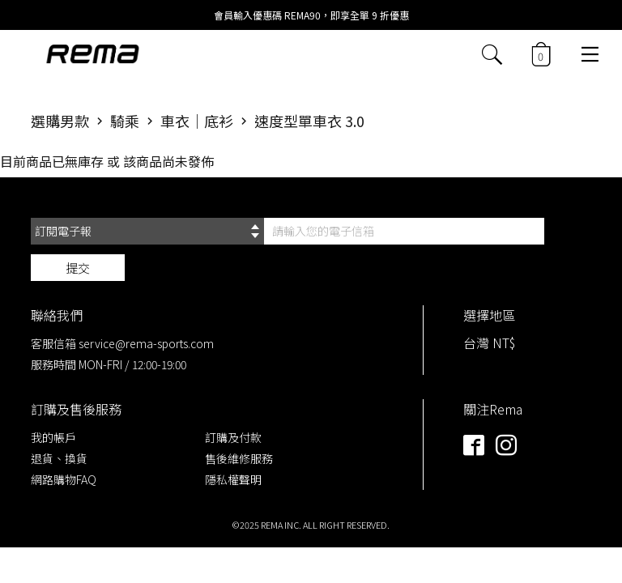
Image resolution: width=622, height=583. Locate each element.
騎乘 (124, 120)
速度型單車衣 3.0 (309, 120)
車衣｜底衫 (196, 120)
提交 (78, 267)
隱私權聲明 (233, 479)
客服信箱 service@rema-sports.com (122, 343)
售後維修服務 (239, 458)
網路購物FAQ (63, 479)
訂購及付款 (233, 437)
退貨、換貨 (59, 458)
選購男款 (60, 120)
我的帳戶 (53, 437)
